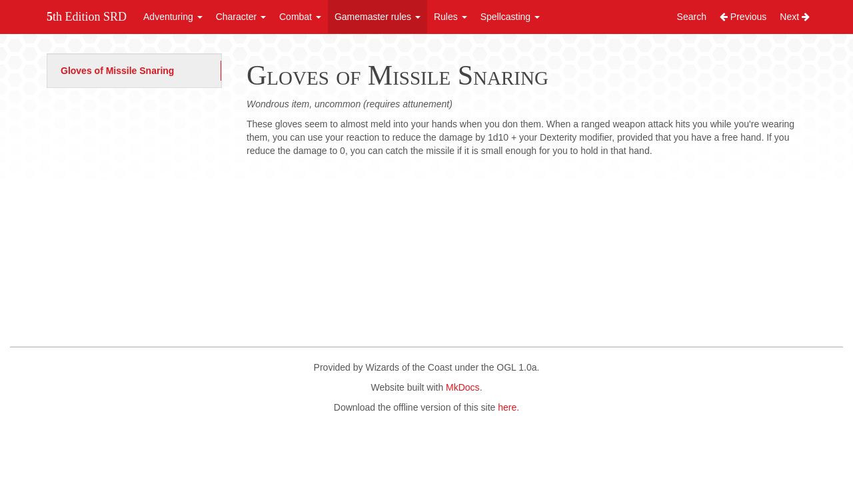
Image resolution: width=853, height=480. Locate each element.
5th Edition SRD (87, 16)
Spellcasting (510, 16)
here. (508, 407)
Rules (450, 16)
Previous (743, 16)
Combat (300, 16)
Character (241, 16)
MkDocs (463, 387)
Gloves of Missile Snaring (117, 70)
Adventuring (173, 16)
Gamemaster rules (378, 16)
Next (795, 16)
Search (691, 16)
